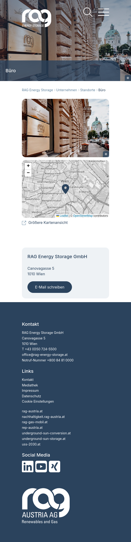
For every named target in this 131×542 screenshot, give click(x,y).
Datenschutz (31, 396)
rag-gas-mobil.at (35, 422)
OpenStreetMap (83, 215)
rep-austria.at (32, 427)
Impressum (30, 390)
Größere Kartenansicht (48, 222)
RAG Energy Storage (37, 90)
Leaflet (62, 215)
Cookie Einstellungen (38, 401)
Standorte (87, 90)
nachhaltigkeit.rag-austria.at (43, 417)
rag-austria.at (32, 411)
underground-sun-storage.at (44, 439)
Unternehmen (66, 90)
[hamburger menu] (103, 12)
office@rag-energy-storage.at (45, 355)
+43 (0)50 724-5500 (41, 349)
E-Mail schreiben (49, 287)
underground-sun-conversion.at (46, 433)
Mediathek (30, 385)
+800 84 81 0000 (60, 360)
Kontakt (27, 380)
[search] (87, 12)
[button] (65, 189)
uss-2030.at (31, 444)
